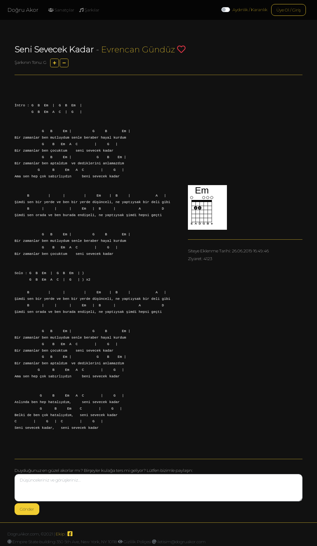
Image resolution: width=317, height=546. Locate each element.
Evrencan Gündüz (138, 49)
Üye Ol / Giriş (288, 9)
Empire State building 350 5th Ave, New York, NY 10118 (64, 541)
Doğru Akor (22, 10)
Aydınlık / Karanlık (249, 9)
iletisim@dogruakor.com (181, 541)
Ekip (60, 533)
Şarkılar (89, 9)
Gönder (27, 509)
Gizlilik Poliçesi (137, 541)
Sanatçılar (61, 9)
